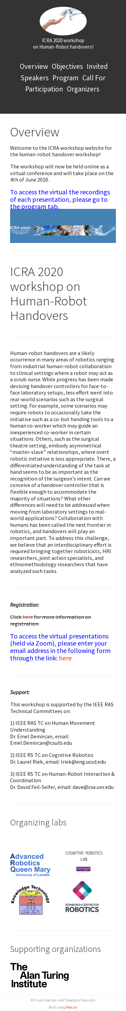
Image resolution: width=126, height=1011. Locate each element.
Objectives (67, 66)
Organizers (83, 88)
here (28, 616)
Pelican (71, 1007)
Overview (34, 66)
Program (65, 77)
